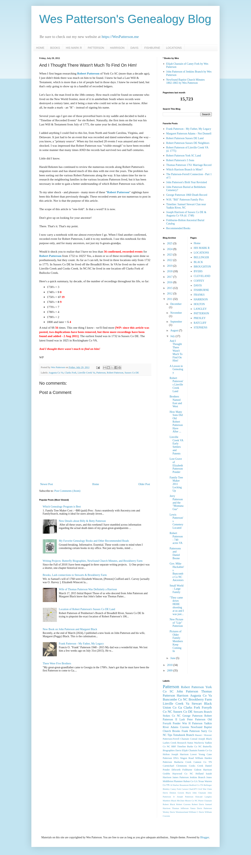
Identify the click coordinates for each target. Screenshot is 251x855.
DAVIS (134, 47)
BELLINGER (201, 257)
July (173, 336)
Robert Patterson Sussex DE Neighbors (187, 143)
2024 (170, 249)
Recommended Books (178, 228)
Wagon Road (187, 758)
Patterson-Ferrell (171, 738)
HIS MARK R (74, 47)
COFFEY (199, 280)
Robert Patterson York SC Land (183, 155)
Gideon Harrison (203, 769)
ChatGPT (193, 789)
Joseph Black (205, 738)
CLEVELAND (202, 276)
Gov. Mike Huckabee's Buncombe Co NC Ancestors (177, 572)
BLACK (198, 262)
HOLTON (199, 304)
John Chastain (199, 793)
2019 (170, 265)
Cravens (184, 727)
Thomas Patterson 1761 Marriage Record (189, 165)
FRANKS (199, 294)
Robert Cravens (183, 804)
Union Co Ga (172, 707)
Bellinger (208, 785)
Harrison (182, 695)
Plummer (178, 781)
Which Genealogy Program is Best (62, 506)
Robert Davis (198, 804)
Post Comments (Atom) (67, 490)
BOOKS (55, 47)
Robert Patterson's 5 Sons (180, 160)
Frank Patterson (191, 731)
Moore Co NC (191, 800)
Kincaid (199, 796)
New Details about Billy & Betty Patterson (82, 520)
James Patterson (180, 777)
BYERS (198, 271)
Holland (200, 773)
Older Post (144, 484)
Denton (173, 793)
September (176, 321)
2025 (170, 243)
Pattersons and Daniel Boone (175, 553)
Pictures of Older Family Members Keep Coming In (176, 641)
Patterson (101, 372)
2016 (170, 282)
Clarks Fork (70, 372)
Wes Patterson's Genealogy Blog (125, 19)
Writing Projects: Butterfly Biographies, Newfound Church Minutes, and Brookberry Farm (93, 560)
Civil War (202, 789)
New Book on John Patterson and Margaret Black (70, 629)
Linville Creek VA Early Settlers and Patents (176, 445)
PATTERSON (96, 47)
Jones (209, 777)
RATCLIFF (200, 322)
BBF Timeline (178, 746)
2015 (170, 288)
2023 (170, 254)
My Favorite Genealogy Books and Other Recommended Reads (94, 540)
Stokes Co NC (172, 715)
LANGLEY (200, 308)
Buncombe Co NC (175, 699)
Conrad (193, 738)
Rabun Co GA (190, 781)
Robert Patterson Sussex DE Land (185, 138)
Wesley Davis (169, 812)
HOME (40, 47)
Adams (174, 727)
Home (95, 484)
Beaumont (184, 785)
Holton (166, 754)
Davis (178, 750)
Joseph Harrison (179, 754)
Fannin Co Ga (205, 750)
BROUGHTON (202, 266)
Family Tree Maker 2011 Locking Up (176, 484)
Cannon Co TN (203, 762)
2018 (170, 271)
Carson (185, 789)
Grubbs (166, 773)
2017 (170, 276)
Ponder (177, 723)
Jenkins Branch (197, 777)
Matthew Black (169, 800)
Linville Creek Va (86, 372)
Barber (176, 785)
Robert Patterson (88, 73)
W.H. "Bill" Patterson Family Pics (185, 199)
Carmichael (168, 765)
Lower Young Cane (201, 754)
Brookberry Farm (200, 699)
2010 (170, 665)
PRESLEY (200, 318)
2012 (170, 293)
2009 (170, 670)
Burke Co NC (194, 746)
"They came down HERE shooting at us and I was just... (177, 606)
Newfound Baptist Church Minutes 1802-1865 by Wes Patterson (185, 81)
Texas (201, 781)
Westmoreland (182, 812)
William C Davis (196, 812)
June (173, 658)
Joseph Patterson (185, 796)
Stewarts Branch (203, 711)
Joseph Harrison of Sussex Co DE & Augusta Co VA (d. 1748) (186, 214)
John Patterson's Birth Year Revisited (186, 182)
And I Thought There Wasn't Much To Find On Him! (176, 350)
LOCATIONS (174, 47)
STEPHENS (200, 327)
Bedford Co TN (196, 785)
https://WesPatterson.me (120, 37)
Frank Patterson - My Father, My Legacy (81, 643)
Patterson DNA (171, 758)
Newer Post (46, 484)
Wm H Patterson (192, 723)
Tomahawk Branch (183, 735)
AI (171, 785)
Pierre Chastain (205, 800)
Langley (208, 796)
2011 (170, 299)
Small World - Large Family (177, 589)
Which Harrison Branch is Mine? (184, 169)
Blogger (204, 837)
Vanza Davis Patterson (201, 808)
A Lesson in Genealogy (176, 369)
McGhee (181, 800)
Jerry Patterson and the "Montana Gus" (176, 503)
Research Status (185, 742)
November (176, 312)
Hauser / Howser (203, 735)
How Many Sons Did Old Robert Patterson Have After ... (176, 421)
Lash (182, 719)
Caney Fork (175, 789)
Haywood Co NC (182, 773)
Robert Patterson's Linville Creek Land (176, 385)
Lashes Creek (169, 742)
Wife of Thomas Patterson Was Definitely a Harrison (88, 589)
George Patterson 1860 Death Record (186, 194)
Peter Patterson (196, 719)
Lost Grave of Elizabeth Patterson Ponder (176, 465)
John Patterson (187, 691)
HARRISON (117, 47)
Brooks (176, 731)
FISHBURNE (152, 47)
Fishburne (187, 769)
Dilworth (176, 769)
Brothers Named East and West (176, 401)
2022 (170, 260)
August (174, 330)
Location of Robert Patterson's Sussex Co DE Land (87, 609)
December (176, 303)
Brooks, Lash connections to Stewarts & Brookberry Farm (75, 575)
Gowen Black (184, 793)
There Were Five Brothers (57, 663)
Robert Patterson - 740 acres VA (176, 538)
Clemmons (181, 765)
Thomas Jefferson (180, 808)
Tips (169, 735)
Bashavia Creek (182, 762)
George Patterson (193, 715)
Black (208, 703)
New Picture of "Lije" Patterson (176, 623)
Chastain (184, 738)
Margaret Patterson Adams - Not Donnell (188, 133)
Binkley (166, 789)
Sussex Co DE (132, 372)
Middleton (168, 781)
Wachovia (199, 742)
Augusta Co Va (56, 372)
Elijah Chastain (189, 750)
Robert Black (169, 804)
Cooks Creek (196, 765)
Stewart (197, 703)
